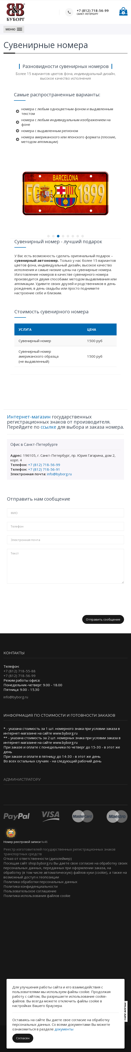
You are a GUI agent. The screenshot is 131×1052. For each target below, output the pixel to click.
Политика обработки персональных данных (40, 881)
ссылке (48, 427)
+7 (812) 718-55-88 (19, 671)
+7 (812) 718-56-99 (93, 10)
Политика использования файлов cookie (36, 895)
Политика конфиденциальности (30, 886)
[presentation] (42, 597)
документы (64, 1029)
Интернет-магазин (29, 417)
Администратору (22, 779)
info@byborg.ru (59, 474)
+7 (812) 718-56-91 (44, 469)
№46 (44, 842)
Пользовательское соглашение (29, 891)
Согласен (22, 1038)
